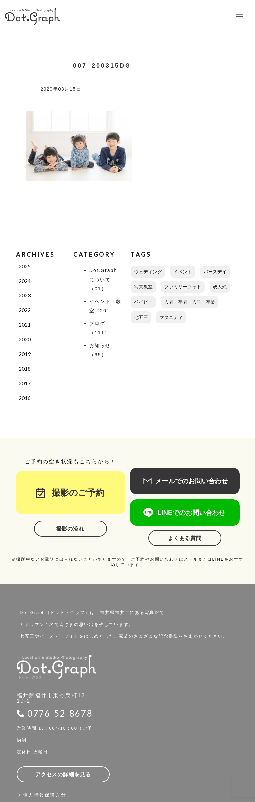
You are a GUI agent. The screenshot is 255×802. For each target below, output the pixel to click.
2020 (25, 339)
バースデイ (215, 271)
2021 (25, 324)
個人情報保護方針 (44, 795)
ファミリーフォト (182, 286)
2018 (25, 368)
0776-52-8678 (60, 713)
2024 (25, 281)
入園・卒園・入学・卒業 (189, 302)
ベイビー (143, 302)
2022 (25, 310)
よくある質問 (185, 538)
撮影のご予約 (73, 493)
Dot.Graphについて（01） (103, 279)
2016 (25, 398)
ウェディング (148, 271)
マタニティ (171, 317)
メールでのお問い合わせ (185, 481)
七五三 (141, 317)
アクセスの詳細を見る (63, 774)
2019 (25, 354)
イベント (182, 271)
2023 (25, 295)
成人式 (220, 286)
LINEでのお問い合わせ (185, 512)
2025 (25, 266)
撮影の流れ (70, 529)
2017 (25, 383)
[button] (239, 16)
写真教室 (143, 286)
